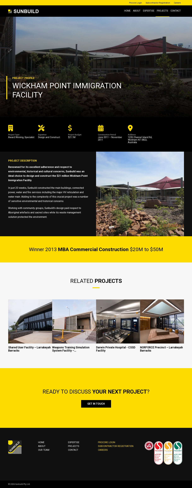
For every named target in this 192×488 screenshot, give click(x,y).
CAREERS (103, 450)
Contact (176, 10)
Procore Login (135, 3)
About (136, 10)
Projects (162, 10)
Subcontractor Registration (158, 3)
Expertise (148, 10)
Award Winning (15, 137)
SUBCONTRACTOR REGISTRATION (115, 446)
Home (127, 10)
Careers (177, 3)
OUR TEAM (43, 450)
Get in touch (96, 403)
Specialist (29, 137)
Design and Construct (49, 137)
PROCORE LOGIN (106, 442)
